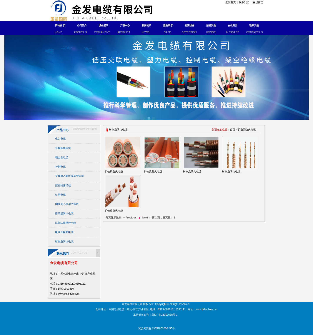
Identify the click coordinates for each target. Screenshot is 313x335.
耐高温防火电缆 (64, 213)
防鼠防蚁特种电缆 (65, 222)
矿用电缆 (60, 194)
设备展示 (103, 25)
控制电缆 (60, 166)
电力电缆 (60, 138)
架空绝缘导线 (63, 185)
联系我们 (244, 2)
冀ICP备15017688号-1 (165, 314)
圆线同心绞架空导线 (67, 204)
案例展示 (168, 25)
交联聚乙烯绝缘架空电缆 (69, 176)
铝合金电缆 (61, 157)
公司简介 (82, 25)
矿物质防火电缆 (64, 241)
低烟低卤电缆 (63, 148)
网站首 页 (60, 25)
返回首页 (230, 2)
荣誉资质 (211, 25)
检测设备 (189, 25)
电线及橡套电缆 (64, 232)
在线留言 (258, 2)
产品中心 (125, 25)
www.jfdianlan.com (206, 309)
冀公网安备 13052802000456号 (156, 328)
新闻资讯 (146, 25)
